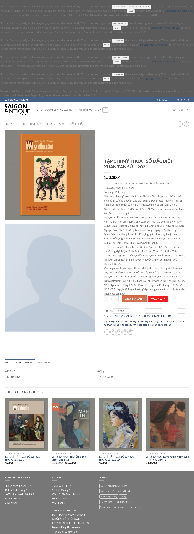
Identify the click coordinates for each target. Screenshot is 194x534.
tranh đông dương (121, 324)
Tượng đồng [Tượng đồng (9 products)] (106, 501)
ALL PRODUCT (122, 316)
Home (9, 124)
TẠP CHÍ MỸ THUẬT (71, 124)
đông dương (115, 321)
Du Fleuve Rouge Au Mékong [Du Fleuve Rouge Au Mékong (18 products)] (113, 485)
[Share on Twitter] (113, 332)
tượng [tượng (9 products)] (123, 496)
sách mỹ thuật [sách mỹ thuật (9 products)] (123, 491)
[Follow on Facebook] (105, 109)
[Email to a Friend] (119, 332)
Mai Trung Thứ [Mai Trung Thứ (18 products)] (107, 491)
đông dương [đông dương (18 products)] (134, 507)
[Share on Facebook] (107, 332)
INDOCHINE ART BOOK (35, 124)
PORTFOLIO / (85, 109)
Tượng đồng (143, 324)
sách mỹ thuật (169, 321)
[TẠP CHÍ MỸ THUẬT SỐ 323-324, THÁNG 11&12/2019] (120, 424)
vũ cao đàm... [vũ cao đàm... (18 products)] (120, 507)
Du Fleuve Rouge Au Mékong (134, 321)
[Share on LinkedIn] (130, 332)
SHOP (98, 109)
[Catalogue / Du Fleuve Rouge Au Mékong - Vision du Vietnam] (167, 424)
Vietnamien (155, 324)
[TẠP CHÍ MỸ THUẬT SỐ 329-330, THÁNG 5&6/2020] (26, 424)
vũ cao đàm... (167, 324)
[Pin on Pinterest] (125, 332)
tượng (133, 324)
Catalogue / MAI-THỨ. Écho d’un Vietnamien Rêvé (69, 458)
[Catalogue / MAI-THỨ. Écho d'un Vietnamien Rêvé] (73, 424)
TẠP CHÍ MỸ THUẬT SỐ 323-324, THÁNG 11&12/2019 (116, 458)
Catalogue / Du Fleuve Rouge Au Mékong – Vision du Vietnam (167, 458)
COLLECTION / (68, 109)
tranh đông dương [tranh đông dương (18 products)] (108, 496)
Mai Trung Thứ (156, 321)
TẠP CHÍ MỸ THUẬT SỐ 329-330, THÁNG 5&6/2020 (22, 458)
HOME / (39, 109)
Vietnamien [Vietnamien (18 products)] (105, 507)
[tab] (20, 362)
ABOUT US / (51, 109)
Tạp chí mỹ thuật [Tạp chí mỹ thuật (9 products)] (122, 501)
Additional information (20, 362)
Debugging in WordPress (178, 10)
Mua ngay (158, 298)
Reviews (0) (44, 362)
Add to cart (134, 298)
